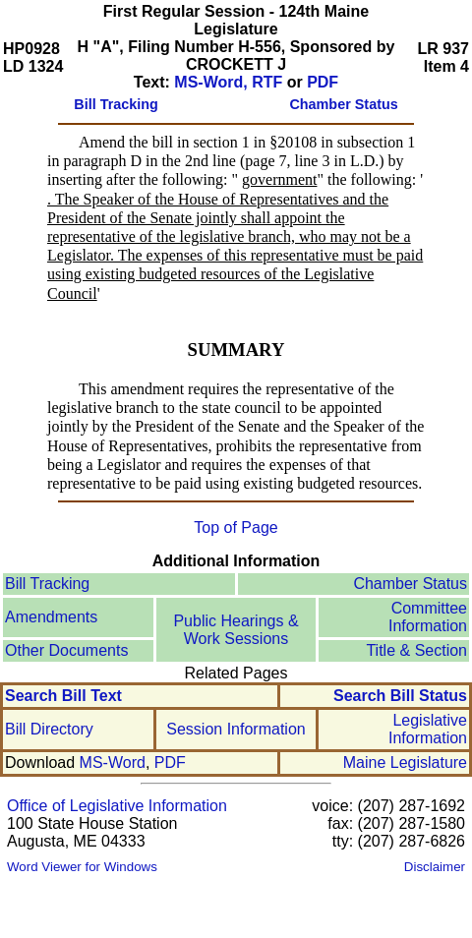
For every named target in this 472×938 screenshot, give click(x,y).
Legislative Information (427, 729)
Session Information (235, 729)
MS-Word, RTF (228, 82)
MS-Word (113, 762)
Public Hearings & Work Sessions (235, 630)
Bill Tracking (47, 583)
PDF (322, 82)
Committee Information (427, 617)
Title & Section (416, 650)
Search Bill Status (400, 695)
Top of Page (235, 527)
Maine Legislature (405, 762)
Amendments (51, 617)
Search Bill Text (63, 695)
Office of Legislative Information (117, 805)
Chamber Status (410, 583)
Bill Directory (49, 729)
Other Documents (66, 650)
